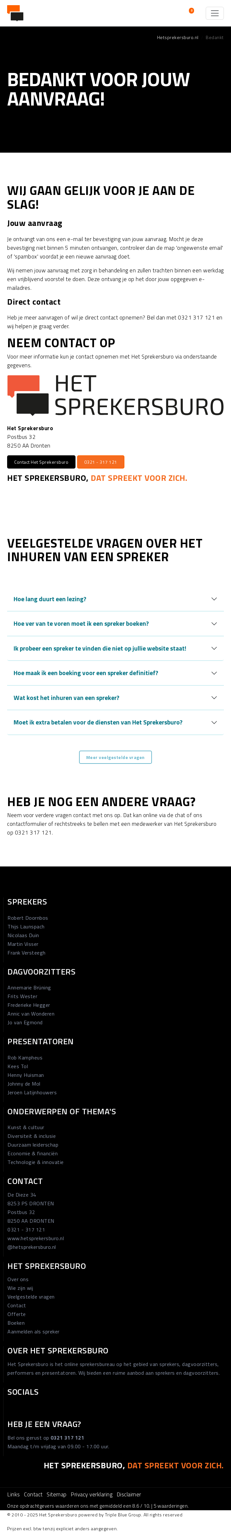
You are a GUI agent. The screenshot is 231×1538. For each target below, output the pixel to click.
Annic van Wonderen (30, 1013)
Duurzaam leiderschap (32, 1144)
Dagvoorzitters (41, 971)
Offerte (16, 1314)
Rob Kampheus (24, 1057)
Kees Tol (17, 1066)
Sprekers (27, 901)
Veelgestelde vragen (31, 1296)
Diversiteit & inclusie (31, 1136)
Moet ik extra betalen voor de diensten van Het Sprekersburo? (98, 722)
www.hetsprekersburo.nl (35, 1238)
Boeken (16, 1323)
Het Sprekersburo (46, 1266)
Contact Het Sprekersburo (41, 462)
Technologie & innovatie (35, 1162)
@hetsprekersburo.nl (31, 1247)
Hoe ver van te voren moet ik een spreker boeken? (81, 623)
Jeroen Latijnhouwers (32, 1092)
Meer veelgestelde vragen (115, 757)
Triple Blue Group (123, 1514)
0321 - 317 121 (100, 462)
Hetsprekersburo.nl (178, 37)
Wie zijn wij (20, 1288)
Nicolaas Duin (23, 935)
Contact (25, 1181)
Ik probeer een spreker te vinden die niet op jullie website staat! (100, 648)
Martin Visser (23, 944)
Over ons (18, 1279)
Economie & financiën (32, 1153)
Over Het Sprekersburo (58, 1350)
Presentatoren (40, 1041)
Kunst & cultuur (25, 1127)
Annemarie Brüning (29, 987)
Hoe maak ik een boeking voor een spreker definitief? (86, 672)
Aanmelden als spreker (33, 1331)
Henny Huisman (25, 1075)
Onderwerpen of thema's (61, 1111)
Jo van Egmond (25, 1022)
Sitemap (57, 1494)
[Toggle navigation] (215, 13)
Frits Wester (22, 996)
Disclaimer (129, 1494)
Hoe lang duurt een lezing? (50, 598)
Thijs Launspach (26, 926)
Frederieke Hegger (28, 1005)
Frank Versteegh (26, 952)
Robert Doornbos (27, 918)
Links (13, 1494)
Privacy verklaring (91, 1494)
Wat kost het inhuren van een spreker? (66, 697)
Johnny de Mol (23, 1084)
